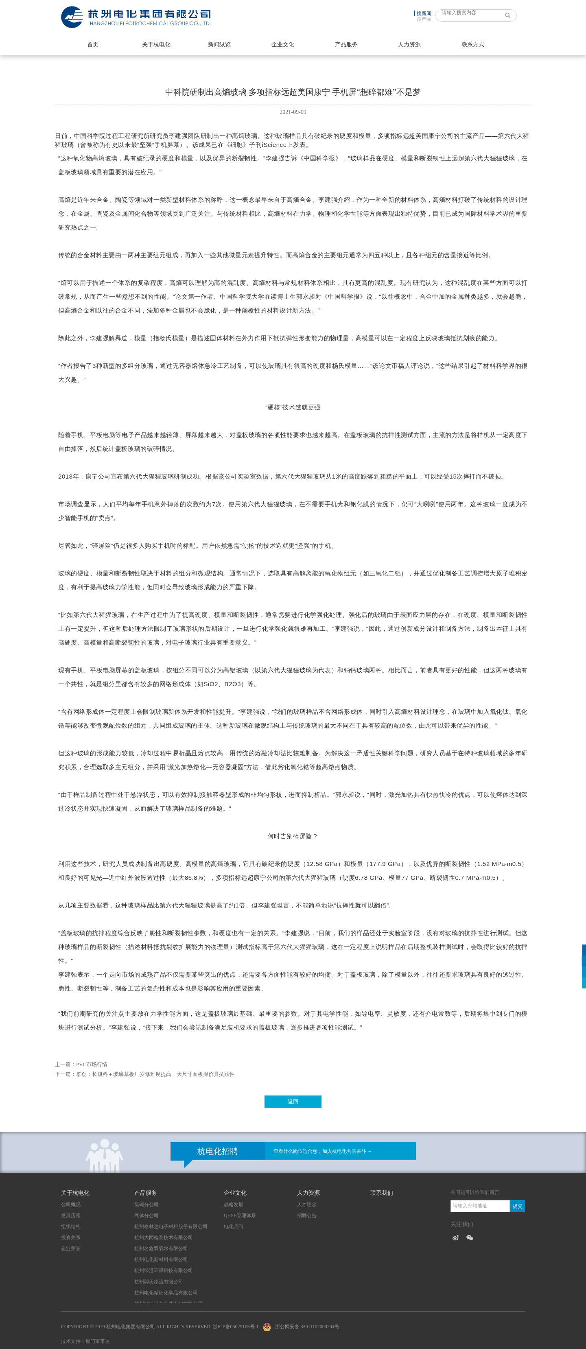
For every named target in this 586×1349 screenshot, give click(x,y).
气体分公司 (146, 1215)
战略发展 (233, 1204)
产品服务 (346, 45)
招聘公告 (307, 1215)
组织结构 (71, 1226)
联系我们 (381, 1193)
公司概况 (71, 1204)
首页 (92, 45)
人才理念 (307, 1204)
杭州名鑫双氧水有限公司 (161, 1248)
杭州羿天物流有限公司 (158, 1282)
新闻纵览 (219, 45)
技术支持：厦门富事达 (85, 1341)
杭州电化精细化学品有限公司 (166, 1293)
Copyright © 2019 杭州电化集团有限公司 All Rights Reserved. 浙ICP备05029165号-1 (160, 1326)
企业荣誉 (71, 1248)
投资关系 (71, 1237)
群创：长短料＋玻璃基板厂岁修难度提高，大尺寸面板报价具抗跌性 (155, 1074)
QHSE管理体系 (240, 1215)
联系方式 (472, 45)
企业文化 (282, 45)
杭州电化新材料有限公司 (161, 1259)
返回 (293, 1101)
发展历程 (71, 1215)
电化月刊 (233, 1226)
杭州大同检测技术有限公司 (163, 1237)
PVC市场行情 (91, 1064)
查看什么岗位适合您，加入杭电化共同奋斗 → (322, 1151)
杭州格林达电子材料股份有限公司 (171, 1226)
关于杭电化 (156, 45)
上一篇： (65, 1064)
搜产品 (424, 19)
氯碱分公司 (146, 1204)
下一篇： (65, 1074)
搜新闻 (424, 13)
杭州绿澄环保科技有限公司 (163, 1270)
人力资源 (409, 45)
